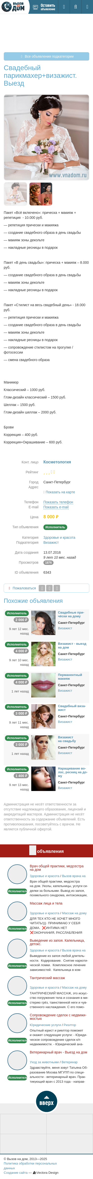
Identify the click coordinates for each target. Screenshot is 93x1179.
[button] (46, 1101)
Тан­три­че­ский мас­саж (47, 978)
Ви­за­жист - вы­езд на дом (72, 645)
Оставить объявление (23, 1124)
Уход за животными (44, 1062)
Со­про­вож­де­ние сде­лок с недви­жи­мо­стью (58, 1016)
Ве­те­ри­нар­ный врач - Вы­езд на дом (58, 1052)
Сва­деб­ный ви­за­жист (72, 708)
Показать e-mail (56, 507)
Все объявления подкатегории (46, 56)
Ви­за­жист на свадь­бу (67, 739)
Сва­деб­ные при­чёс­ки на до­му (71, 614)
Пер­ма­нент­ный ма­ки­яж (70, 676)
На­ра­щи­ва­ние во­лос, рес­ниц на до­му (73, 772)
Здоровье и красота (59, 537)
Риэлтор (70, 1025)
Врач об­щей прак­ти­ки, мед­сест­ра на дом (57, 867)
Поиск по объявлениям (70, 1144)
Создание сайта (16, 1173)
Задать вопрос (23, 1144)
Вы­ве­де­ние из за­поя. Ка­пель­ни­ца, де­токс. (57, 942)
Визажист (51, 542)
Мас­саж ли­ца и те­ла (46, 903)
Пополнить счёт (70, 1124)
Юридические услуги (45, 1025)
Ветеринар (70, 1062)
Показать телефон (58, 502)
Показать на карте (60, 492)
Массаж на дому (74, 913)
